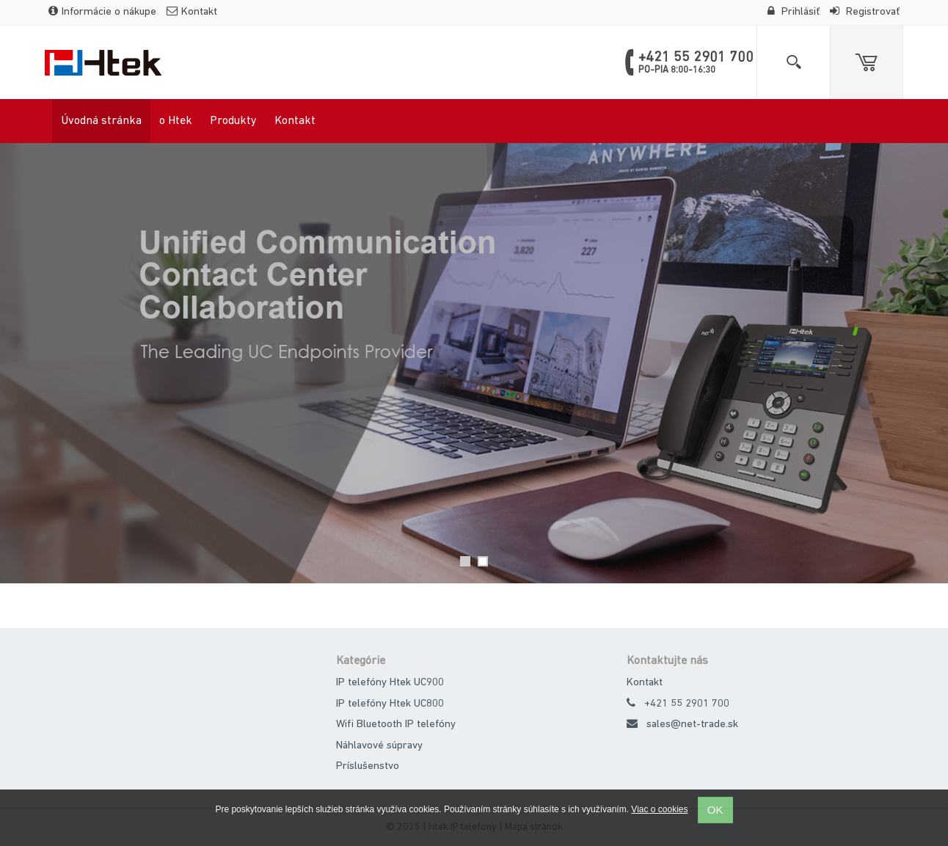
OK (715, 809)
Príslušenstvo (367, 766)
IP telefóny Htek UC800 (390, 704)
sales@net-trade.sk (692, 724)
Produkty (233, 121)
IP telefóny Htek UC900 (390, 682)
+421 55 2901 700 (686, 704)
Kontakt (192, 12)
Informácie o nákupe (102, 12)
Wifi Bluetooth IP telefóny (396, 724)
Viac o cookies (659, 809)
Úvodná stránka (101, 121)
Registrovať (865, 12)
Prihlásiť (793, 12)
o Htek (175, 121)
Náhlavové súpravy (379, 745)
